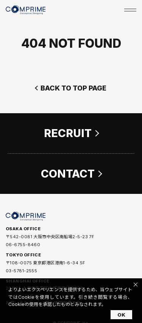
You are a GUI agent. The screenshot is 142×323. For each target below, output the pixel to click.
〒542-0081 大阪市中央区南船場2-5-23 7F (50, 237)
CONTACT (68, 173)
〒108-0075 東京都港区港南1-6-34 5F (45, 263)
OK (121, 315)
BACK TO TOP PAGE (73, 88)
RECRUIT (68, 133)
